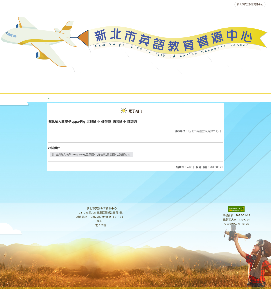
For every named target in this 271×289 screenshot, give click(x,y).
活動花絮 (133, 87)
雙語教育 (248, 78)
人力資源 (196, 78)
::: (49, 97)
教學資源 (81, 78)
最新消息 (41, 78)
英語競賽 (174, 78)
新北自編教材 (105, 78)
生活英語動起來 (221, 78)
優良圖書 (130, 78)
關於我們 (19, 78)
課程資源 (59, 78)
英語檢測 (152, 78)
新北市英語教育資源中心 (250, 4)
